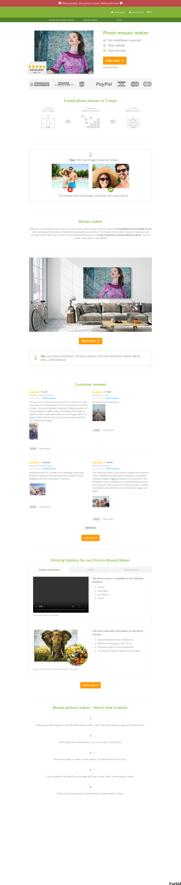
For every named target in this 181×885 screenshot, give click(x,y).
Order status (118, 12)
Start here (115, 60)
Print (119, 19)
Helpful (33, 448)
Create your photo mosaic (61, 19)
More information (110, 67)
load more (90, 528)
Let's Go (90, 538)
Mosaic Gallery (90, 19)
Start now (90, 685)
